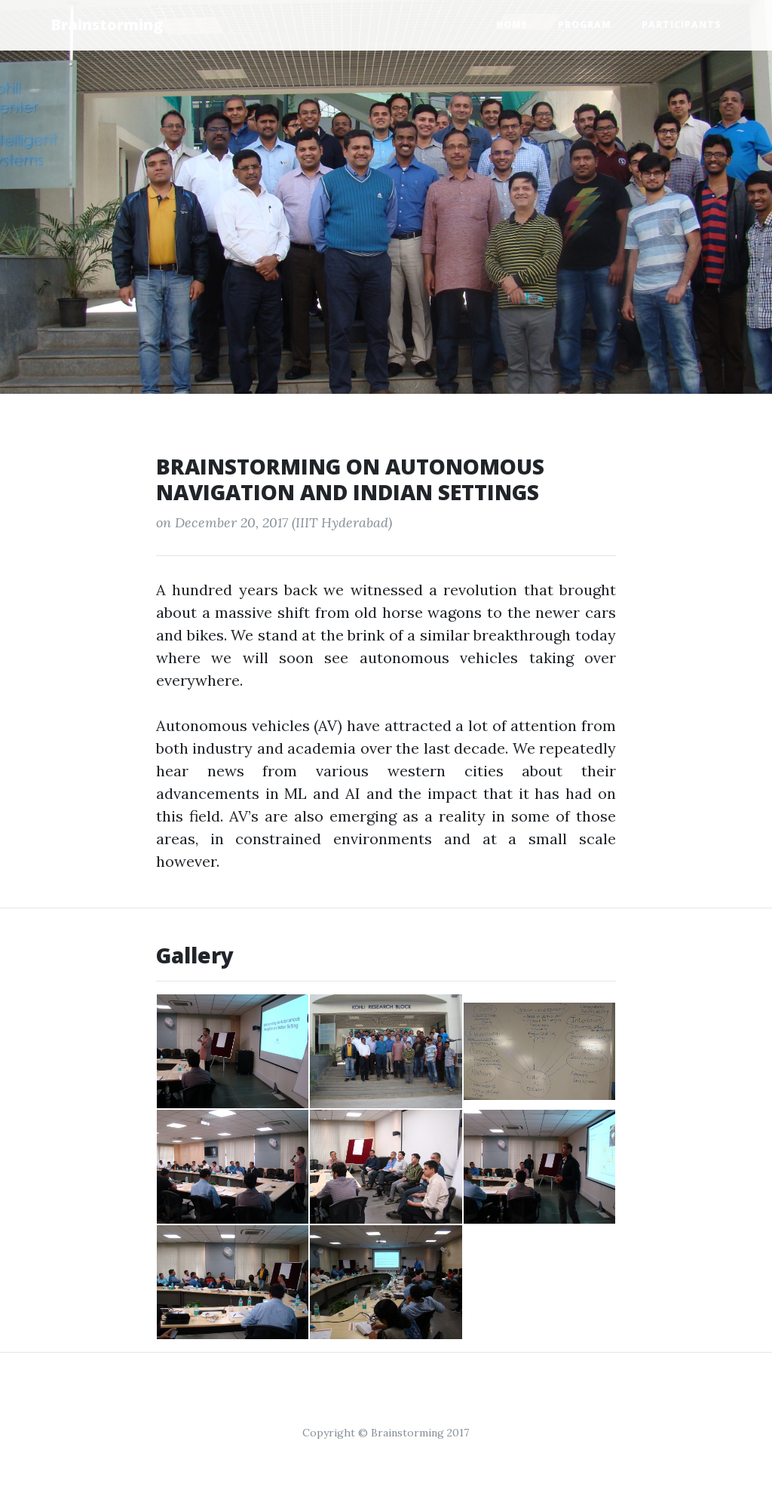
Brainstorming (107, 24)
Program (584, 24)
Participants (681, 24)
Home (512, 24)
